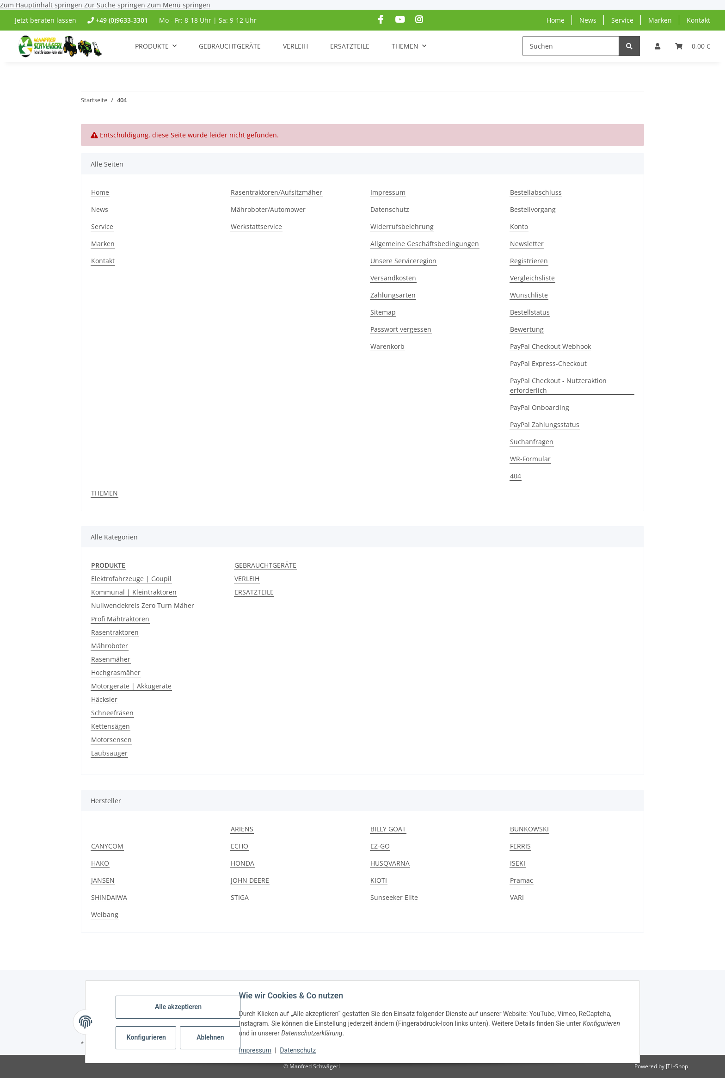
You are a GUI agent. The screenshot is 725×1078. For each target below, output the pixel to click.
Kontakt (698, 20)
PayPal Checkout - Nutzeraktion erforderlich (558, 385)
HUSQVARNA (390, 863)
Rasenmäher (110, 659)
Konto (519, 226)
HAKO (100, 863)
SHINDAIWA (109, 897)
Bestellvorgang (533, 209)
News (587, 20)
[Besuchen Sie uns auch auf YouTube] (399, 20)
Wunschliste (529, 295)
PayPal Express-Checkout (548, 363)
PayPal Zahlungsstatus (544, 424)
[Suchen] (570, 46)
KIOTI (378, 880)
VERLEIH (246, 578)
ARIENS (242, 828)
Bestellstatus (530, 312)
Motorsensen (111, 739)
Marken (660, 20)
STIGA (240, 897)
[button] (657, 46)
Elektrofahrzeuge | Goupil (131, 578)
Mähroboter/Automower (268, 209)
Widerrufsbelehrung (402, 226)
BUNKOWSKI (529, 828)
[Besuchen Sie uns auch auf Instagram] (418, 20)
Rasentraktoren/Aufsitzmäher (276, 192)
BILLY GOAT (388, 828)
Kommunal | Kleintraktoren (134, 592)
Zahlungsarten (393, 295)
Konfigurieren (148, 1037)
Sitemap (383, 312)
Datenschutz (299, 1050)
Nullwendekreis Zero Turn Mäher (142, 605)
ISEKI (517, 863)
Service (622, 20)
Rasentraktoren (115, 632)
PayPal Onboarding (539, 407)
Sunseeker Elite (394, 897)
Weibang (104, 914)
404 (515, 475)
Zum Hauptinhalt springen (42, 4)
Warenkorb (387, 346)
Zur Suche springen (115, 4)
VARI (517, 897)
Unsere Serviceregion (403, 260)
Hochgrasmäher (116, 672)
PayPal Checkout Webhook (550, 346)
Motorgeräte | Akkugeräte (131, 685)
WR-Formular (530, 458)
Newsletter (527, 243)
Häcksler (104, 699)
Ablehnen (211, 1037)
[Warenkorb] (693, 46)
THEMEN (104, 493)
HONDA (242, 863)
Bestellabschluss (536, 192)
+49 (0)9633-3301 (122, 20)
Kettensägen (110, 726)
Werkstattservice (256, 226)
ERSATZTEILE (254, 592)
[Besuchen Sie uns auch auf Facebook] (380, 20)
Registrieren (529, 260)
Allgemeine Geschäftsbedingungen (424, 243)
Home (556, 20)
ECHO (239, 846)
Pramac (521, 880)
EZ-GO (380, 846)
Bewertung (527, 329)
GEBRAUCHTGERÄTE (265, 565)
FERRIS (520, 846)
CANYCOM (107, 846)
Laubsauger (109, 753)
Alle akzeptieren (179, 1006)
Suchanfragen (531, 441)
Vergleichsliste (532, 277)
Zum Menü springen (178, 4)
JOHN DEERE (250, 880)
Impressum (256, 1050)
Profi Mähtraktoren (120, 618)
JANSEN (103, 880)
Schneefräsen (112, 712)
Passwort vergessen (400, 329)
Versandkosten (393, 277)
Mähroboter (109, 645)
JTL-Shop (677, 1066)
